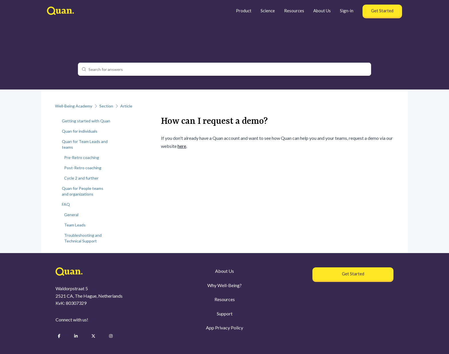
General (71, 214)
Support (225, 313)
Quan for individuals (79, 131)
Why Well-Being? (224, 285)
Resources (294, 10)
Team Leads (75, 224)
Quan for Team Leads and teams (85, 144)
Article (126, 106)
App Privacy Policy (224, 327)
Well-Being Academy (73, 106)
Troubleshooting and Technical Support (83, 238)
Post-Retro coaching (82, 167)
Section (106, 106)
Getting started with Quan (86, 120)
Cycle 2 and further (81, 178)
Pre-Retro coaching (81, 157)
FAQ (66, 204)
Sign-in (346, 10)
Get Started (382, 10)
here (182, 146)
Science (268, 10)
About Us (322, 10)
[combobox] (227, 69)
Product (243, 10)
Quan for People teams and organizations (82, 191)
